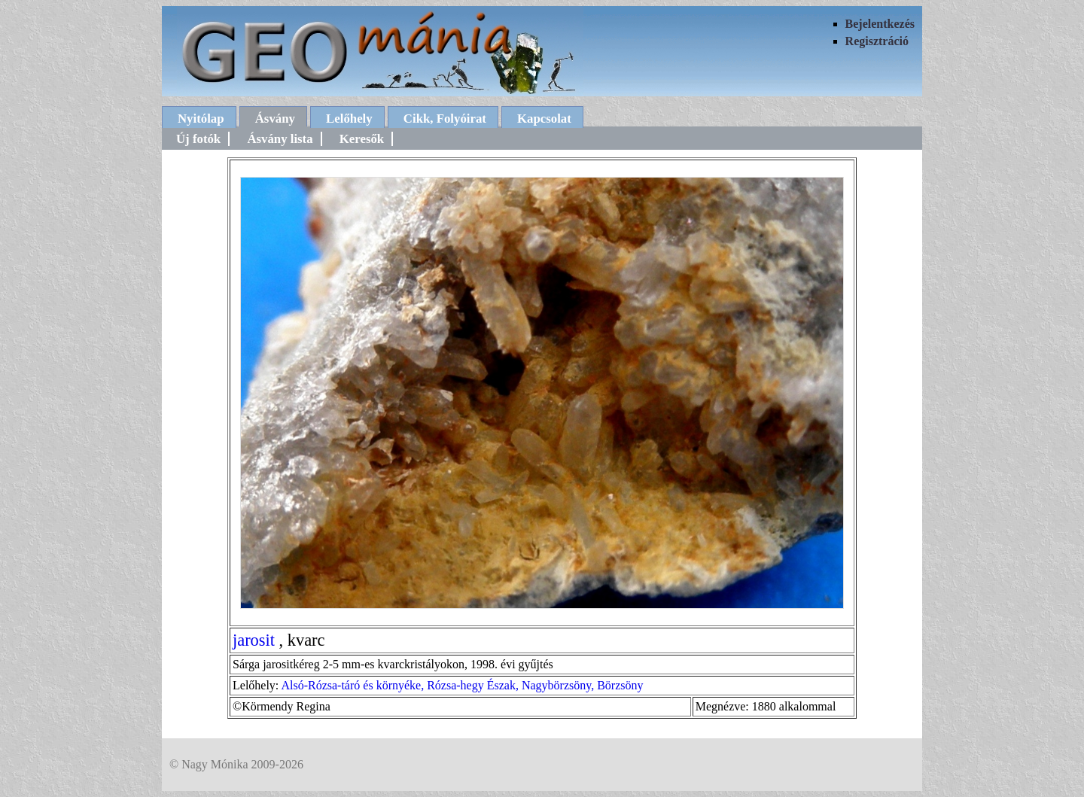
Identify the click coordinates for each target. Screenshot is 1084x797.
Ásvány (275, 118)
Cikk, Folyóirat (444, 118)
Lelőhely (349, 118)
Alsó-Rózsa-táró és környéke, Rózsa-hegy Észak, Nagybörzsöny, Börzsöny (462, 685)
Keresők (362, 139)
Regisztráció (877, 41)
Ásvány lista (279, 139)
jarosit (254, 640)
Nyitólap (201, 118)
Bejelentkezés (880, 23)
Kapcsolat (544, 118)
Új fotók (198, 139)
